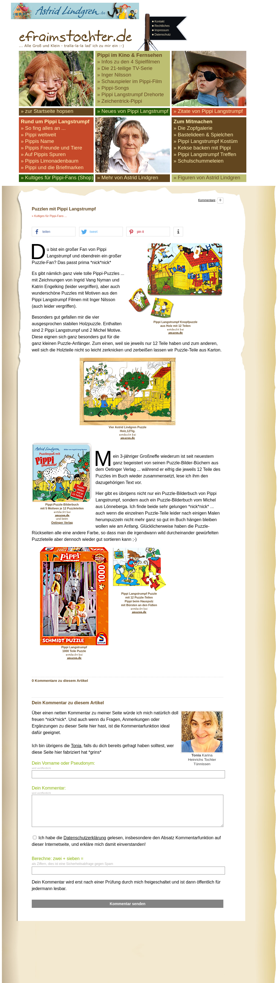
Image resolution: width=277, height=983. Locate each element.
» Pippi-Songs (113, 88)
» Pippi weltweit (38, 134)
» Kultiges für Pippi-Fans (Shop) (57, 177)
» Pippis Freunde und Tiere (51, 148)
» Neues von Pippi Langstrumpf (132, 111)
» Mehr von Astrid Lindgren (127, 177)
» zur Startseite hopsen (47, 111)
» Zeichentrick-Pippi (119, 101)
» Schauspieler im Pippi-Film (129, 81)
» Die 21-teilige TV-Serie (124, 68)
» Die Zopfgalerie (193, 128)
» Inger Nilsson (114, 75)
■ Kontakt (158, 21)
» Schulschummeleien (199, 161)
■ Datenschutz (161, 34)
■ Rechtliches (160, 25)
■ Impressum (160, 30)
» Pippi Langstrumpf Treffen (205, 154)
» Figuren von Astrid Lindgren (207, 177)
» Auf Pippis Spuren (43, 154)
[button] (53, 232)
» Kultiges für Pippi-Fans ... (49, 216)
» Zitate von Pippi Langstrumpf (208, 111)
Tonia (76, 745)
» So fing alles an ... (43, 128)
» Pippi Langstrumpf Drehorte (130, 94)
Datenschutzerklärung (85, 837)
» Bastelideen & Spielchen (203, 134)
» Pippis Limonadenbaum (50, 161)
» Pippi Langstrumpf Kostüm (206, 141)
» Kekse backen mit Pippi (202, 148)
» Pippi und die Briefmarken (52, 167)
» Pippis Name (37, 141)
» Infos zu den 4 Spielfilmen (128, 61)
